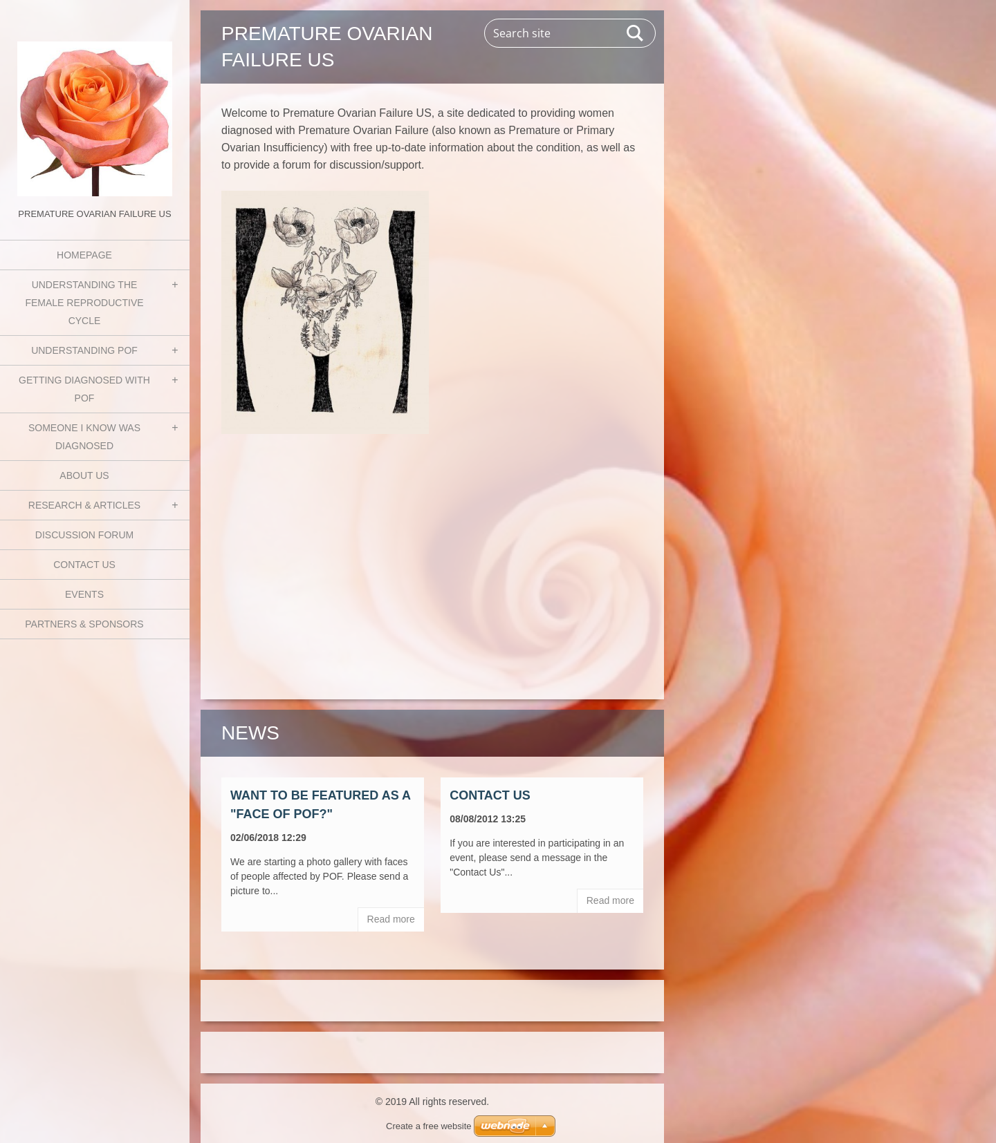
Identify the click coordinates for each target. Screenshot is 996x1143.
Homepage (84, 255)
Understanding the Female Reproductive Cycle (84, 302)
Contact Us (84, 564)
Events (84, 594)
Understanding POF (84, 350)
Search (636, 33)
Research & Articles (84, 505)
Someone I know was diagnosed (84, 436)
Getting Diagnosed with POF (84, 389)
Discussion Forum (84, 534)
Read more (391, 919)
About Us (84, 475)
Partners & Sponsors (84, 624)
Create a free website (429, 1126)
